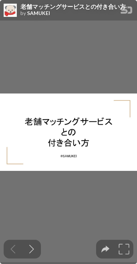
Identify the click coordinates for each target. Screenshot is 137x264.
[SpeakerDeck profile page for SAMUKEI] (10, 11)
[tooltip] (105, 249)
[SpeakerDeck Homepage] (126, 11)
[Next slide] (31, 249)
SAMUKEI (38, 13)
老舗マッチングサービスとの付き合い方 (73, 7)
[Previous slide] (13, 249)
